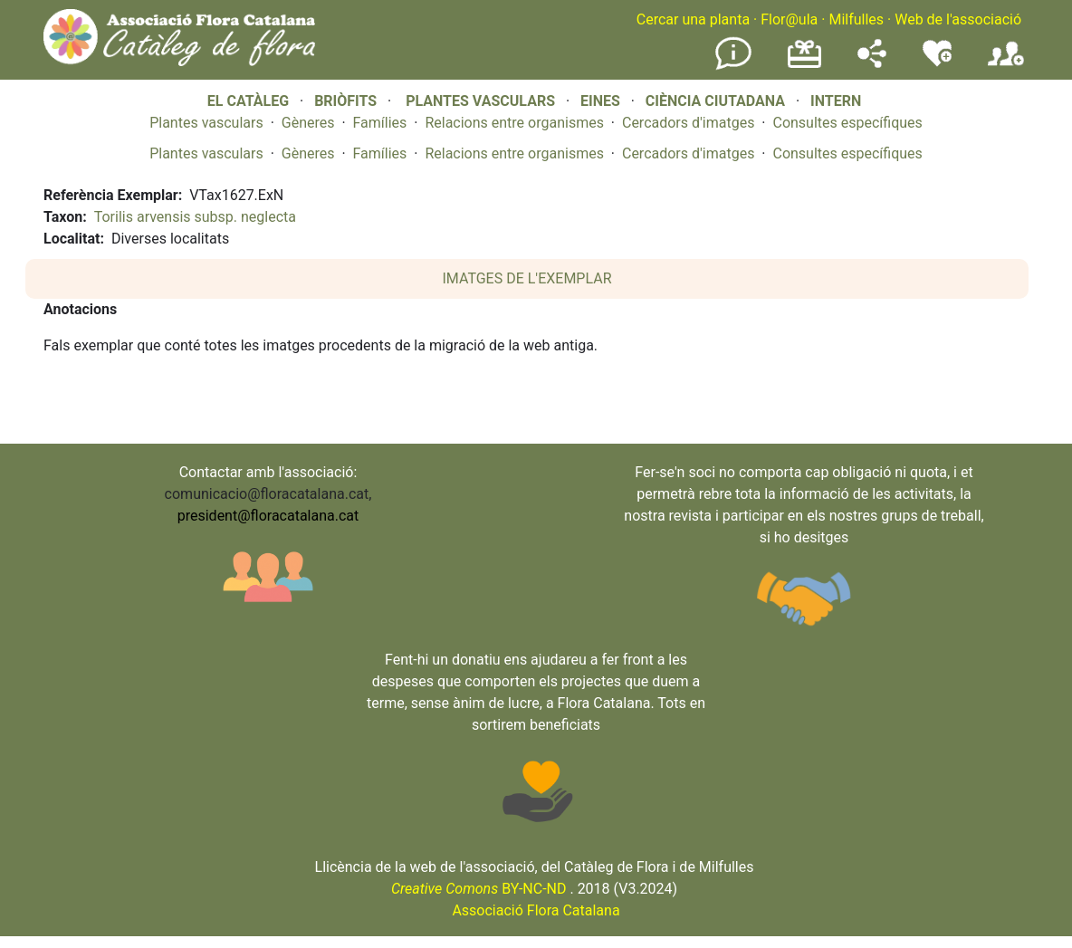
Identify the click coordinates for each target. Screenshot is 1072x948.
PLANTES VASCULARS (480, 101)
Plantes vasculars (206, 122)
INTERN (835, 101)
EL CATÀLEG (248, 101)
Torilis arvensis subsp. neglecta (195, 216)
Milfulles (856, 19)
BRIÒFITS (347, 101)
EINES (600, 101)
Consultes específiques (847, 122)
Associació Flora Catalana (535, 910)
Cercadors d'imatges (688, 122)
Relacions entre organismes (514, 122)
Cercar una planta (693, 19)
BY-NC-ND (479, 888)
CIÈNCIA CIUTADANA (715, 101)
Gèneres (308, 122)
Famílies (380, 122)
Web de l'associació (958, 19)
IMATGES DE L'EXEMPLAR (527, 278)
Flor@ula (789, 19)
